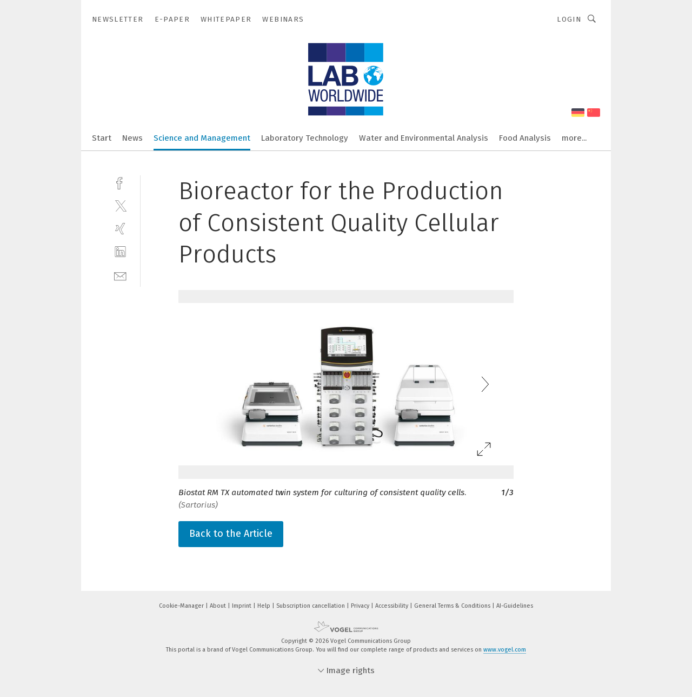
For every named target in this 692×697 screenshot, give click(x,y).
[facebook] (120, 182)
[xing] (120, 228)
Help (264, 605)
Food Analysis (525, 138)
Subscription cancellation (311, 605)
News (132, 138)
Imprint (242, 605)
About (219, 605)
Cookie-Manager (182, 605)
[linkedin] (120, 252)
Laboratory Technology (304, 138)
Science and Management (202, 138)
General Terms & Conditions (453, 605)
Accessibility (392, 605)
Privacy (361, 605)
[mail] (120, 275)
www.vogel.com (504, 649)
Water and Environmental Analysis (423, 138)
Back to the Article (230, 534)
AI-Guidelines (514, 605)
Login (569, 19)
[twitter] (120, 205)
